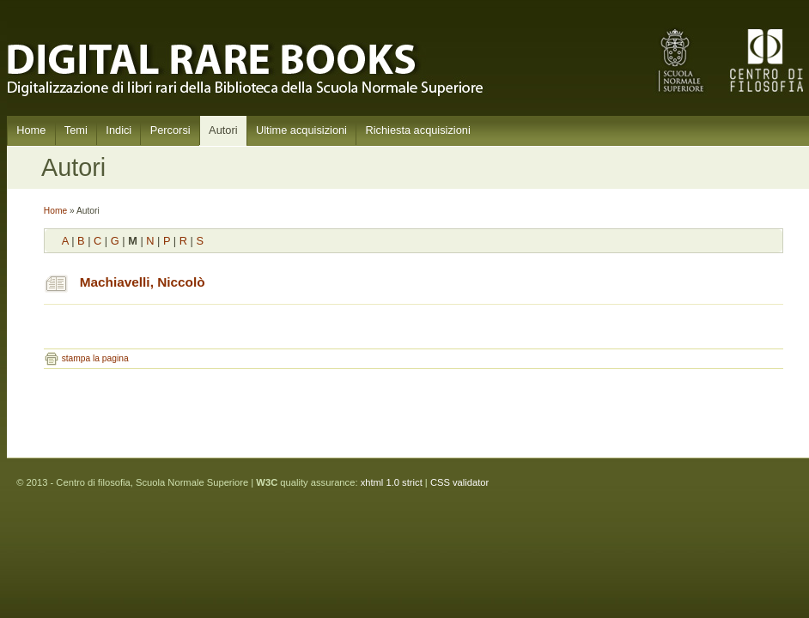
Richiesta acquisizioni (417, 130)
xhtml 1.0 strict (392, 482)
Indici (118, 130)
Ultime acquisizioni (301, 130)
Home (31, 130)
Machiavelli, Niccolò (142, 282)
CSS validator (459, 482)
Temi (76, 130)
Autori (223, 130)
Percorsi (170, 130)
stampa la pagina (95, 358)
